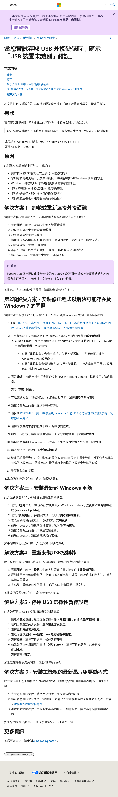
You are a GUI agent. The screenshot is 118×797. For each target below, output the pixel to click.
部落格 (40, 781)
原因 (9, 79)
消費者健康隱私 (83, 781)
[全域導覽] (3, 5)
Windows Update (43, 741)
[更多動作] (110, 38)
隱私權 (63, 781)
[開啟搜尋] (105, 5)
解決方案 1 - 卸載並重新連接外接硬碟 (28, 84)
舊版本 (28, 781)
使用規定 (12, 786)
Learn (7, 37)
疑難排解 (28, 37)
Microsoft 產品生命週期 (64, 20)
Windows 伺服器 (46, 37)
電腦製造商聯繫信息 (27, 704)
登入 (112, 4)
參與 (53, 781)
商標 (23, 786)
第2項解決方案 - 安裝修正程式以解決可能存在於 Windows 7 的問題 (44, 89)
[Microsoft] (59, 5)
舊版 (16, 37)
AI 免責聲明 (13, 781)
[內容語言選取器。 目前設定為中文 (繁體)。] (17, 772)
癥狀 (9, 74)
